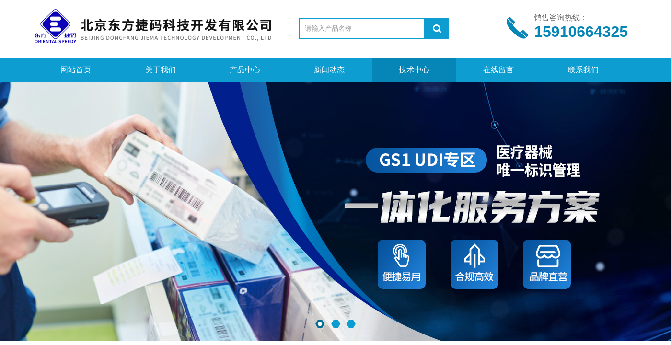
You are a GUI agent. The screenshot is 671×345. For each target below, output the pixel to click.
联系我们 (583, 70)
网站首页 (75, 70)
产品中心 (245, 70)
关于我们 (160, 70)
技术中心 (414, 70)
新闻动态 (329, 70)
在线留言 (498, 70)
